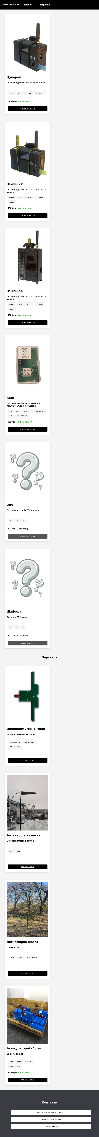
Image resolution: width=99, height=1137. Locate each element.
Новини (28, 5)
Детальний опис (27, 760)
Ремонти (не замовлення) (51, 1119)
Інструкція (44, 5)
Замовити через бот (27, 108)
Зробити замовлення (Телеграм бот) (51, 1112)
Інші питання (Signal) (51, 1126)
